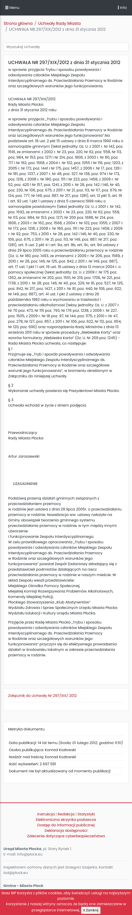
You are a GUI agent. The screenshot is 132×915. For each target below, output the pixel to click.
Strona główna (18, 23)
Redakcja (66, 814)
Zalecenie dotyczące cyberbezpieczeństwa (66, 836)
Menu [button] (12, 7)
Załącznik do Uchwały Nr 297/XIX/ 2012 (42, 695)
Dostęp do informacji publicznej (66, 825)
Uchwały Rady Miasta (59, 23)
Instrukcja (46, 814)
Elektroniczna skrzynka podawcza (66, 819)
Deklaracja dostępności (66, 830)
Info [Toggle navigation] (122, 7)
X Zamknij (90, 910)
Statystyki (86, 814)
